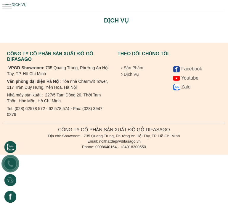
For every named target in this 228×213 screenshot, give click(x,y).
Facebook (187, 68)
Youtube (185, 77)
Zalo (182, 86)
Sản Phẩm (132, 67)
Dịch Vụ (18, 5)
